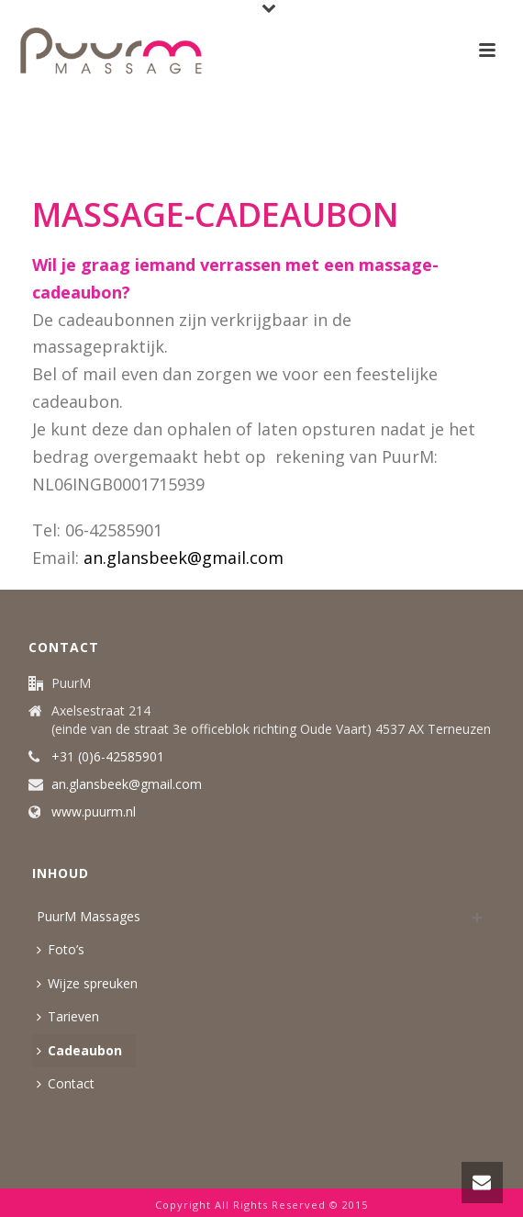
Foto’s (60, 949)
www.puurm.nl (93, 812)
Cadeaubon (79, 1050)
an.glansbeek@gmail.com (183, 558)
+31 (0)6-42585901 (107, 757)
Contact (66, 1083)
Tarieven (68, 1016)
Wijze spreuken (87, 983)
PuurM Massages (88, 916)
